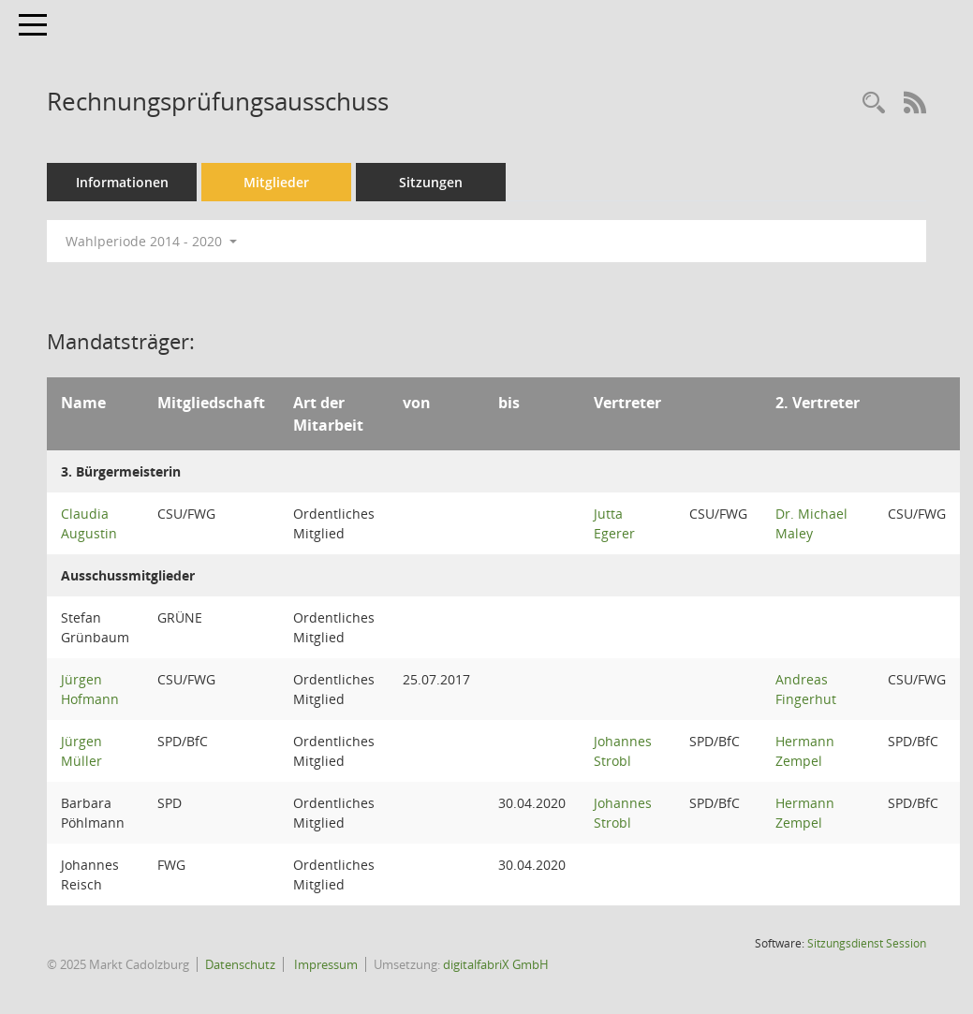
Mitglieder (276, 182)
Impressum (324, 964)
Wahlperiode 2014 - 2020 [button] (151, 241)
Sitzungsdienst (866, 943)
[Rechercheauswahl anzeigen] (873, 103)
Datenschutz (240, 964)
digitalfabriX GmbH (496, 964)
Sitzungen (431, 182)
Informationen (122, 182)
